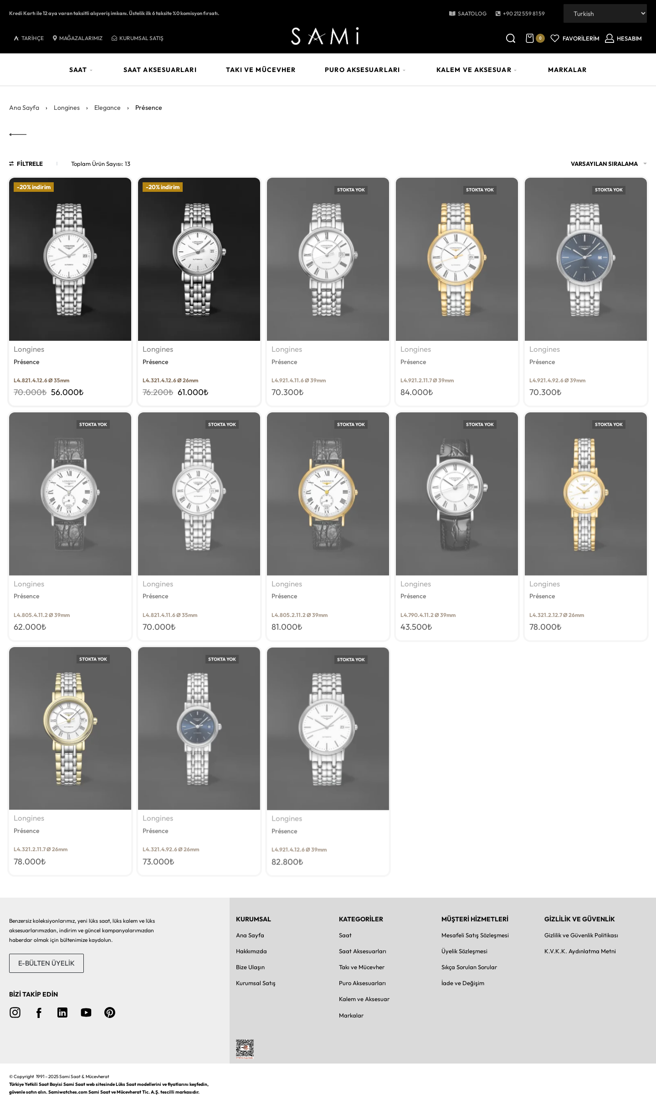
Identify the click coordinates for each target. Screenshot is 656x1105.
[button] (520, 13)
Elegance (107, 107)
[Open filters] (26, 165)
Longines (67, 107)
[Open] (575, 38)
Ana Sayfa (24, 107)
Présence (26, 362)
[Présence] (70, 259)
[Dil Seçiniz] (605, 13)
